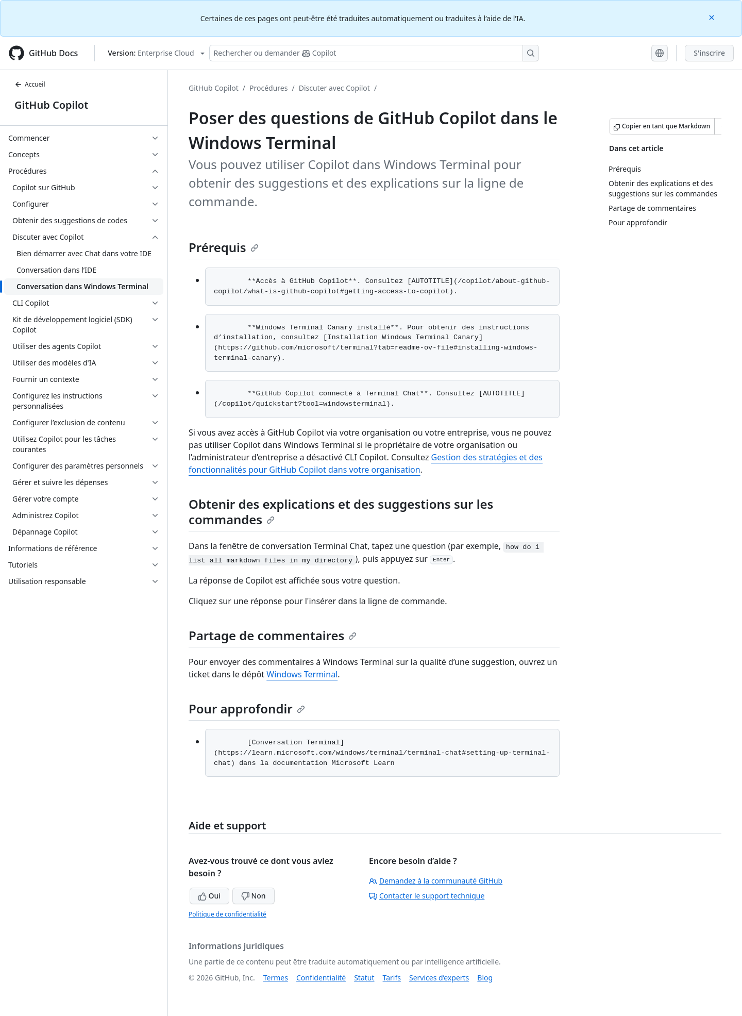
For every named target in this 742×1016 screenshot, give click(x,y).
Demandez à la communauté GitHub (435, 881)
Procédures (268, 88)
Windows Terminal (302, 674)
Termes (275, 977)
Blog (485, 977)
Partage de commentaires (273, 635)
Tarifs (392, 977)
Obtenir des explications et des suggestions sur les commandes (341, 511)
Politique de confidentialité (227, 914)
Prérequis (224, 247)
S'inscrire (709, 53)
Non (253, 896)
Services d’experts (439, 977)
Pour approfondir (247, 708)
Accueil (29, 84)
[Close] (712, 17)
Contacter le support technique (426, 896)
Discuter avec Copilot (334, 88)
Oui (209, 896)
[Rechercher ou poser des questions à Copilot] (374, 53)
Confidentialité (321, 977)
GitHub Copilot (51, 105)
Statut (364, 977)
